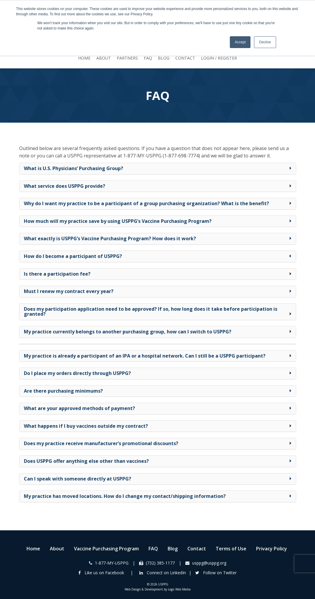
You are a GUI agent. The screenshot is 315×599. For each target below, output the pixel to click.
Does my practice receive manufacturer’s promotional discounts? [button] (101, 443)
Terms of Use (231, 548)
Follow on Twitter (216, 572)
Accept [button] (240, 42)
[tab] (157, 168)
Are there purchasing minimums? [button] (63, 391)
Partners (127, 58)
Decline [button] (265, 42)
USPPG (163, 584)
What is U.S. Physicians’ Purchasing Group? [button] (73, 168)
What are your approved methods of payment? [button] (79, 408)
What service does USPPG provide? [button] (64, 186)
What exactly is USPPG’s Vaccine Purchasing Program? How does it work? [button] (110, 238)
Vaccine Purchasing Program (106, 548)
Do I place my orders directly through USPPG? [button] (77, 373)
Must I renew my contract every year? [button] (68, 291)
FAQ (148, 58)
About (103, 58)
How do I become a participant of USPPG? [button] (73, 256)
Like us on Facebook (101, 572)
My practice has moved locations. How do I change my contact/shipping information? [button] (125, 496)
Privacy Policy (271, 548)
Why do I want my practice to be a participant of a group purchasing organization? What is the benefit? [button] (146, 203)
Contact (185, 58)
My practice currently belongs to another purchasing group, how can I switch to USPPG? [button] (127, 331)
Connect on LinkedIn (162, 572)
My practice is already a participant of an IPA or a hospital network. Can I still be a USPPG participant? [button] (144, 356)
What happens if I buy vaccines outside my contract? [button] (86, 426)
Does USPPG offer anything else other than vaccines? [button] (86, 461)
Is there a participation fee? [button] (57, 274)
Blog (163, 58)
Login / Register (219, 58)
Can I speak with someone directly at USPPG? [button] (77, 478)
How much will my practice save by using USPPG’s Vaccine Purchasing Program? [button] (118, 221)
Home (84, 58)
